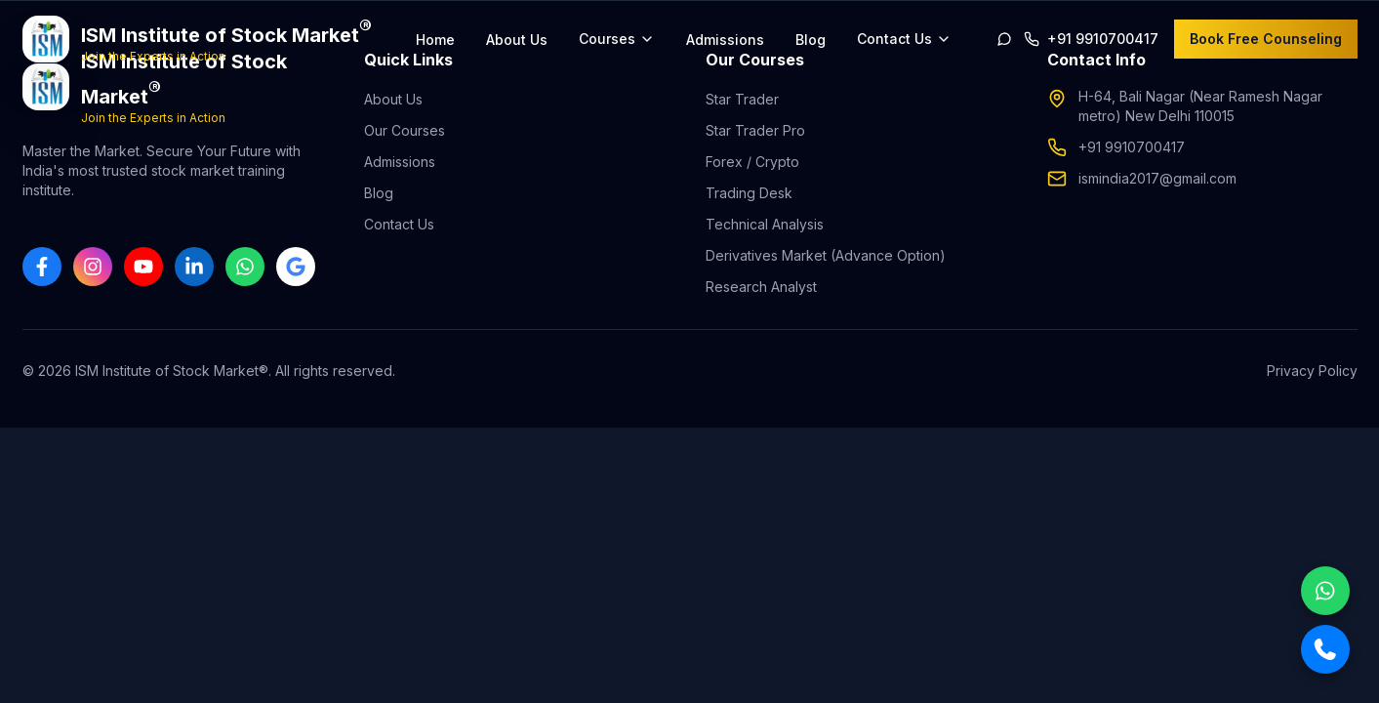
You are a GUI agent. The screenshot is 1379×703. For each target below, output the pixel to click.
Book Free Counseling (1266, 38)
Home (435, 39)
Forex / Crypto (752, 161)
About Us (517, 39)
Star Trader (742, 99)
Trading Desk (749, 193)
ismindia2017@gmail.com (1157, 178)
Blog (810, 39)
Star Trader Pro (755, 130)
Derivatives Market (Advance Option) (826, 255)
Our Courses (404, 130)
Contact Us (399, 224)
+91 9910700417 (1131, 147)
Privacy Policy (1312, 370)
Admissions (725, 39)
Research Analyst (761, 286)
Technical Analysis (765, 224)
